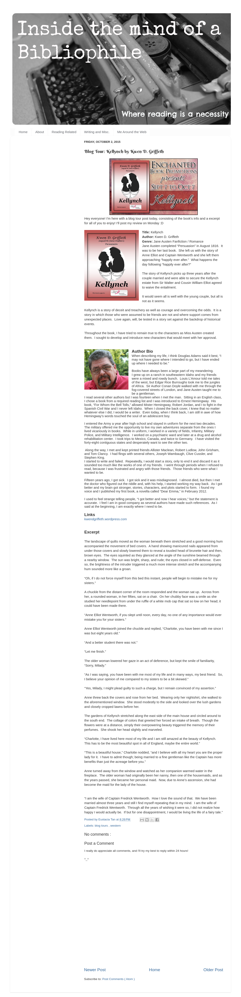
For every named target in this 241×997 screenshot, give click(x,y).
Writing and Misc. (96, 132)
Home (23, 132)
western (115, 825)
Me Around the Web (131, 132)
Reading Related (64, 132)
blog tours (102, 825)
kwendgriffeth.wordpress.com (105, 519)
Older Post (213, 969)
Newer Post (95, 969)
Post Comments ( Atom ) (118, 979)
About (39, 132)
